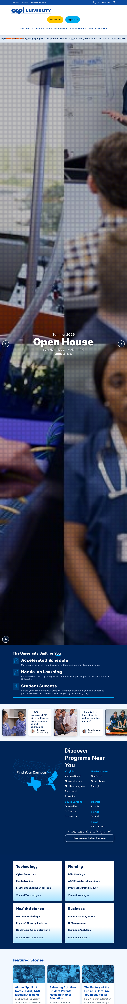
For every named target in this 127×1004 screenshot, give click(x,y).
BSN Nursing (75, 874)
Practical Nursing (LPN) (82, 888)
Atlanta (95, 806)
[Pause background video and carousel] (5, 639)
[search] (114, 2)
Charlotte (96, 776)
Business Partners (38, 2)
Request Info (55, 19)
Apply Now (73, 19)
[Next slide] (121, 343)
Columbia (70, 811)
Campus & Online (42, 30)
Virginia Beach (73, 776)
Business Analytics (79, 930)
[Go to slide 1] (58, 354)
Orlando (95, 816)
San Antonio (98, 826)
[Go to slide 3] (68, 354)
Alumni (25, 2)
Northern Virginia (75, 786)
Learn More (119, 38)
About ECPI (101, 30)
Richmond (71, 791)
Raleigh (95, 786)
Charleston (71, 816)
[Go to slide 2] (64, 354)
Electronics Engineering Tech (33, 888)
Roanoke (70, 796)
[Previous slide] (5, 343)
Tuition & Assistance (81, 30)
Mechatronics (24, 881)
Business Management (81, 916)
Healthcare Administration (32, 930)
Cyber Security (25, 874)
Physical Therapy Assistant (32, 923)
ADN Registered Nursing (83, 881)
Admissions (60, 30)
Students (15, 2)
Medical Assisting (27, 916)
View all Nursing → (78, 895)
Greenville (71, 806)
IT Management (77, 923)
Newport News (73, 781)
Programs (24, 30)
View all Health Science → (31, 937)
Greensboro (98, 781)
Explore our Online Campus (89, 838)
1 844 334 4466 (101, 2)
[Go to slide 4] (71, 354)
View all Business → (79, 937)
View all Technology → (29, 895)
